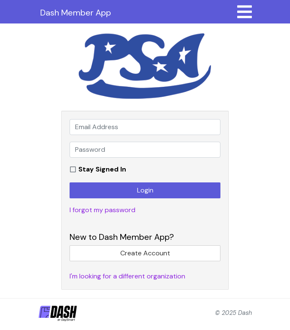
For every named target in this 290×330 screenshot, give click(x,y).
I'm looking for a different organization (127, 276)
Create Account (145, 253)
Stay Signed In (102, 169)
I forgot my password (102, 209)
